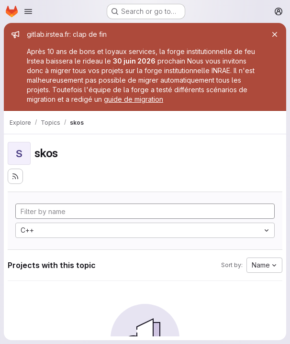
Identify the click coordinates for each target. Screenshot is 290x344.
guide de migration (133, 99)
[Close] (274, 34)
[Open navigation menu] (28, 11)
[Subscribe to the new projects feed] (15, 176)
